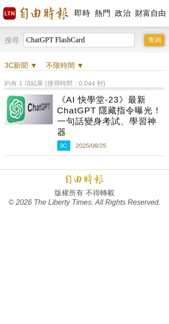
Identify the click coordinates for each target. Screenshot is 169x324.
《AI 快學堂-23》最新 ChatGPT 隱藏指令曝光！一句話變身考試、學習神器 (109, 116)
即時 (82, 13)
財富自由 (150, 13)
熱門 (102, 13)
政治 (123, 13)
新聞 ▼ (21, 65)
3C (63, 145)
